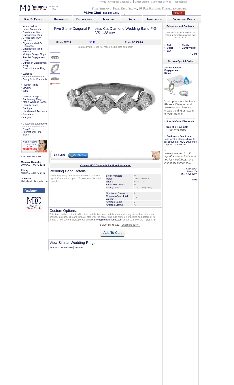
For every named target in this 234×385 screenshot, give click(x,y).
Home (103, 1)
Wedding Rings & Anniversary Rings (32, 98)
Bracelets (28, 114)
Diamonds (61, 19)
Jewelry (109, 19)
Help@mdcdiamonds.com (34, 181)
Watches (27, 73)
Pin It (91, 42)
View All (79, 247)
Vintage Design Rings (34, 54)
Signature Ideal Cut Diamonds (33, 44)
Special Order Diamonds (180, 121)
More (194, 53)
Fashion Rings (30, 84)
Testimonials (180, 1)
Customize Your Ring (34, 68)
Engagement (85, 19)
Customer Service (161, 1)
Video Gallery (30, 26)
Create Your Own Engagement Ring (32, 33)
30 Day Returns (150, 8)
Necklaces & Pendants (35, 111)
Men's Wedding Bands (34, 102)
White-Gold (67, 247)
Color (170, 47)
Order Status (142, 1)
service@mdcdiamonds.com (107, 219)
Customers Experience (35, 123)
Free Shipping (101, 8)
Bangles (27, 117)
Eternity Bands (30, 105)
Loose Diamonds (32, 29)
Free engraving (176, 8)
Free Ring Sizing (125, 8)
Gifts (131, 19)
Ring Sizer (28, 129)
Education (154, 19)
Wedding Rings (184, 19)
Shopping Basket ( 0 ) (120, 1)
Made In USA (53, 8)
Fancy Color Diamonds (35, 79)
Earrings (27, 108)
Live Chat (92, 13)
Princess (54, 247)
